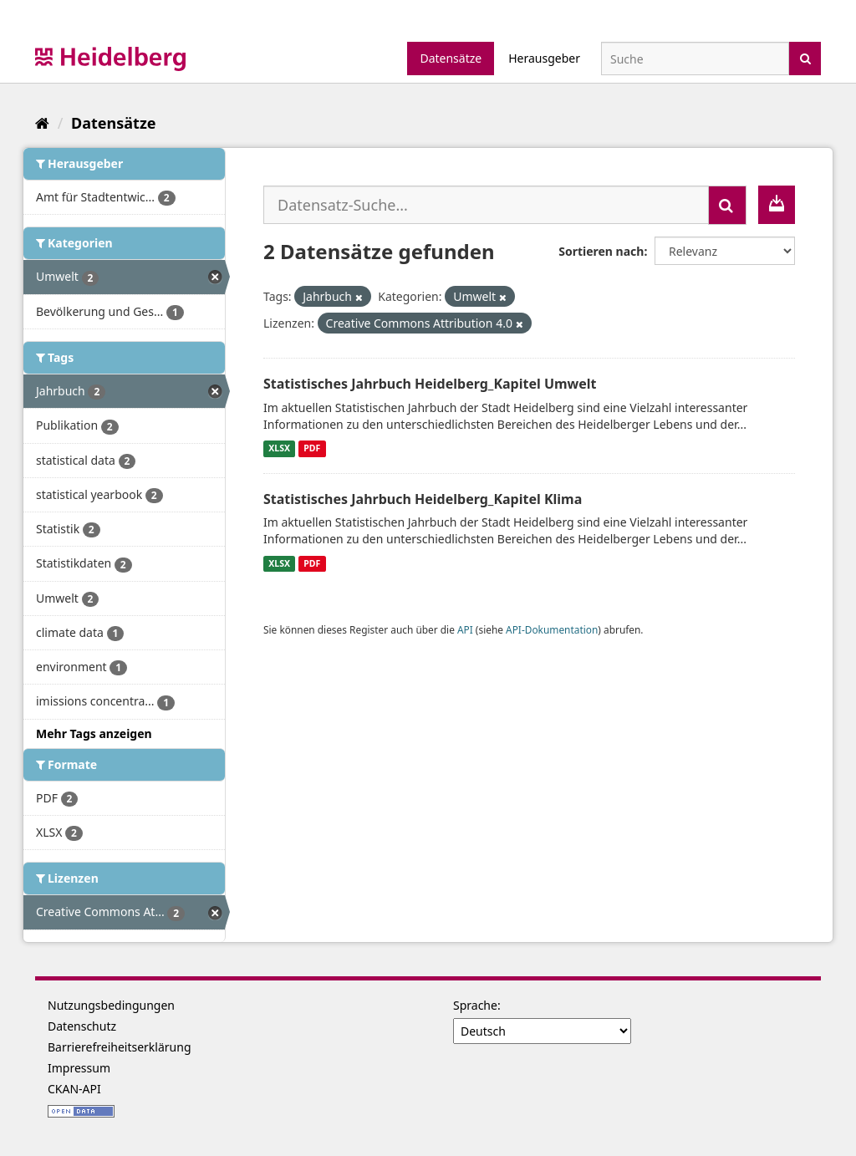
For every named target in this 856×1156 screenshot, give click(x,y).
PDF (311, 449)
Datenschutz (82, 1026)
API (465, 629)
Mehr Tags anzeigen (94, 733)
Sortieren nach (601, 251)
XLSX (279, 449)
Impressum (79, 1068)
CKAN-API (74, 1089)
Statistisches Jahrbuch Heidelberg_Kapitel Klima (422, 499)
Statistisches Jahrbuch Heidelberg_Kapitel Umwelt (430, 383)
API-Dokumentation (552, 629)
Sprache (475, 1005)
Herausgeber (544, 58)
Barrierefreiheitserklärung (119, 1047)
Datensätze (451, 58)
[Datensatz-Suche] (695, 58)
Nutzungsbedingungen (111, 1005)
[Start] (42, 123)
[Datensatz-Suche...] (486, 205)
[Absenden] (805, 57)
